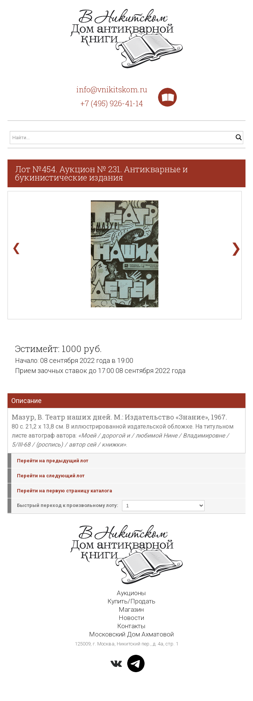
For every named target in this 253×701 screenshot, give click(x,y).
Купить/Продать (131, 601)
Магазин (131, 609)
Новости (131, 617)
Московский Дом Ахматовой (131, 634)
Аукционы (131, 593)
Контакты (131, 626)
